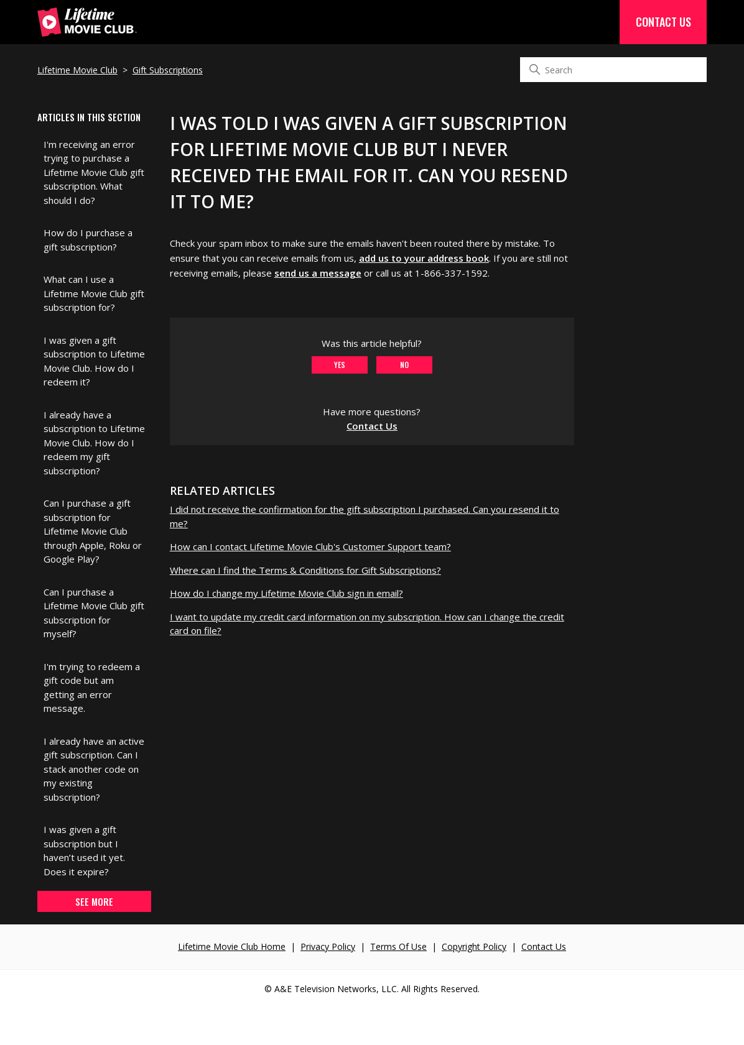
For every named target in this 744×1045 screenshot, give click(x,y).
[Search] (613, 69)
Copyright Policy (474, 946)
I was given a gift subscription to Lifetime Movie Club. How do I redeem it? (94, 361)
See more (94, 901)
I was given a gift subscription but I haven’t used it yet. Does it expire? (84, 850)
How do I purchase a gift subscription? (88, 239)
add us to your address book (424, 258)
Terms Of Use (398, 946)
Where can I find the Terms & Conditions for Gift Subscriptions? (305, 570)
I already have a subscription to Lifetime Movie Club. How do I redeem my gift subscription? (94, 442)
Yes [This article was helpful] (339, 364)
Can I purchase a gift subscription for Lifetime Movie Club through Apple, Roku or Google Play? (93, 531)
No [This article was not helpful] (404, 364)
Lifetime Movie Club (77, 70)
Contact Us (663, 22)
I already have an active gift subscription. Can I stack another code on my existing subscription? (94, 769)
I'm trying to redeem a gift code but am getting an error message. (92, 687)
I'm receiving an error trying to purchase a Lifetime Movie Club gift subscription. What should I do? (94, 172)
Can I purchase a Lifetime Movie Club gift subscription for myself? (94, 613)
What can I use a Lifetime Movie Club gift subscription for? (94, 293)
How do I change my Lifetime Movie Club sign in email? (286, 593)
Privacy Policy (327, 946)
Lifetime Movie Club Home (232, 946)
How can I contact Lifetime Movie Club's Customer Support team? (310, 546)
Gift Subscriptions (168, 70)
